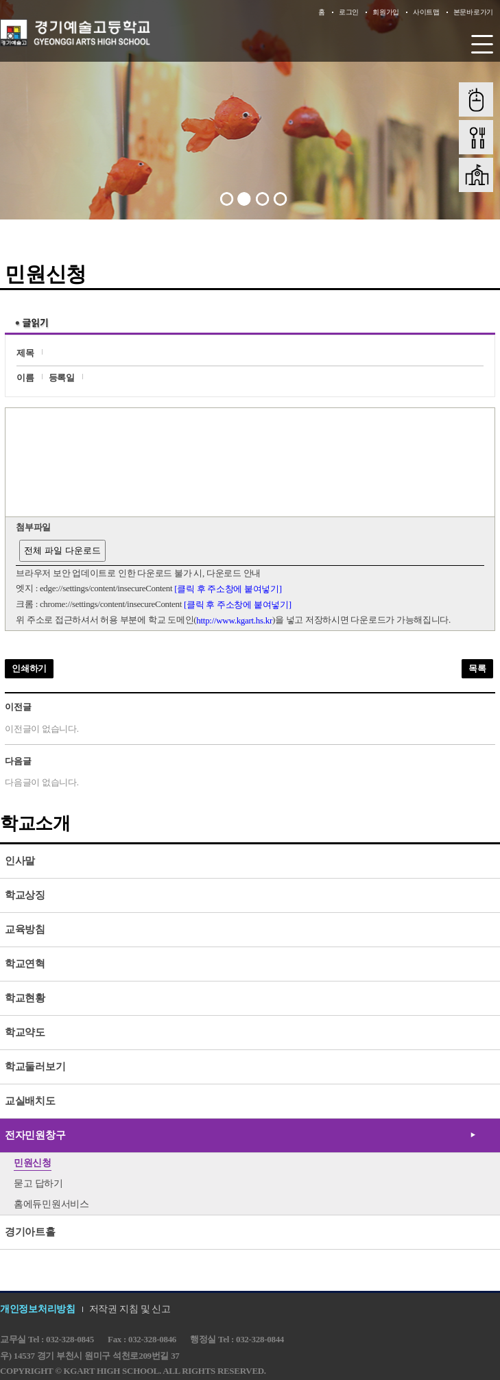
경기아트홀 (30, 1231)
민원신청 (32, 1163)
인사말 (20, 860)
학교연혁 (25, 963)
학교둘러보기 (35, 1066)
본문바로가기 (473, 12)
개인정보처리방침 (37, 1309)
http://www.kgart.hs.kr (234, 620)
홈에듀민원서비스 (51, 1204)
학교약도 (25, 1032)
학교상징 (25, 895)
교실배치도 (30, 1100)
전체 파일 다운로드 (62, 550)
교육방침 (25, 929)
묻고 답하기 (38, 1183)
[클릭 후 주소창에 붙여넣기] (228, 589)
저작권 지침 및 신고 (130, 1309)
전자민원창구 (35, 1135)
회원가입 (385, 12)
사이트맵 (426, 12)
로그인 (349, 12)
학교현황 (25, 997)
